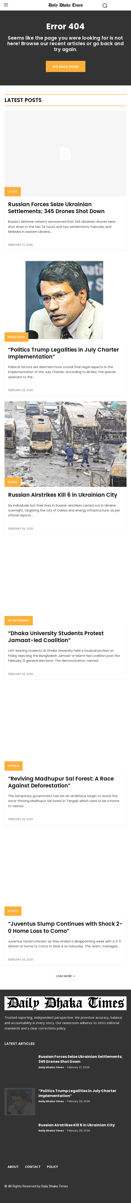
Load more (65, 976)
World (12, 482)
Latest (12, 191)
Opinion (13, 766)
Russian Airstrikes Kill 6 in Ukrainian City (62, 495)
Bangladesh (16, 337)
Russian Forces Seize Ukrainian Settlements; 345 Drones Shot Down (56, 208)
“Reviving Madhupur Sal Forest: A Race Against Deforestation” (61, 782)
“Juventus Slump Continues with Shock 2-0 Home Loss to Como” (65, 927)
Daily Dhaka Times (51, 1067)
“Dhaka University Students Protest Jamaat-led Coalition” (56, 637)
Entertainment (19, 620)
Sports (13, 911)
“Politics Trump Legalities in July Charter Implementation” (63, 353)
